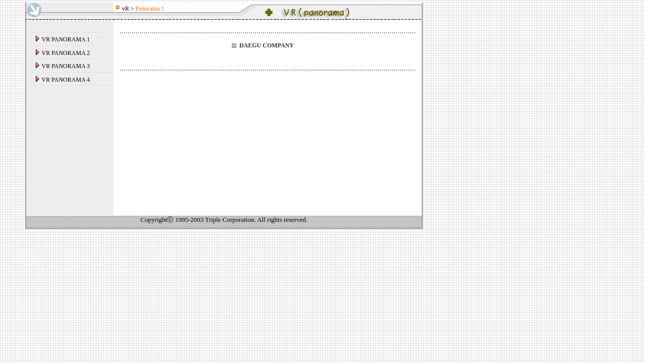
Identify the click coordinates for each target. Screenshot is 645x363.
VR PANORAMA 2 (66, 52)
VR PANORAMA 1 (66, 39)
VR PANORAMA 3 (66, 66)
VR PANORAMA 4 (66, 79)
